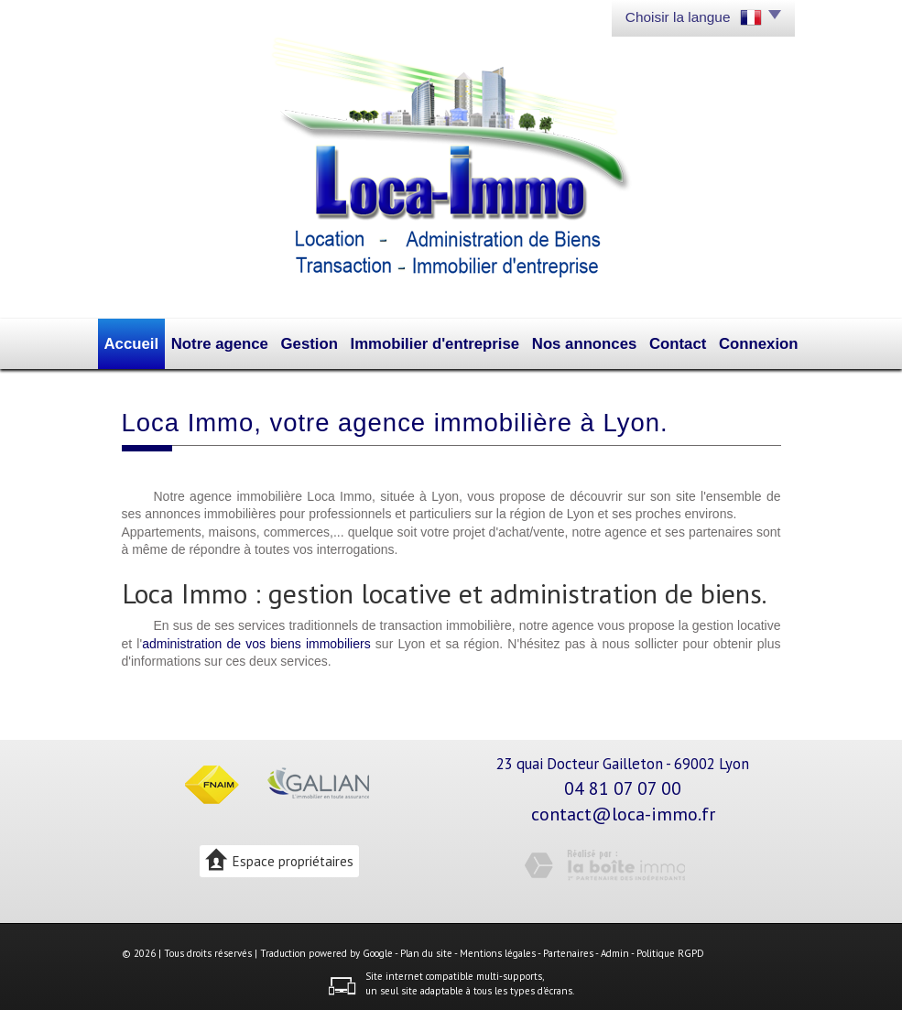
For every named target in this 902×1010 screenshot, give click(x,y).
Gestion (322, 341)
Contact (660, 341)
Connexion (737, 341)
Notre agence (238, 341)
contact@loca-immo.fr (623, 810)
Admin (615, 949)
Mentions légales (498, 949)
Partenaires (568, 949)
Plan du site (426, 949)
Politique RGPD (670, 949)
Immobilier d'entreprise (437, 341)
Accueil (155, 341)
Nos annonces (572, 341)
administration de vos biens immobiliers (256, 639)
